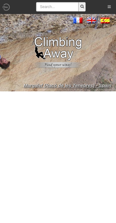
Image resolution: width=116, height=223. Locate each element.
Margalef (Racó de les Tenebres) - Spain (67, 85)
